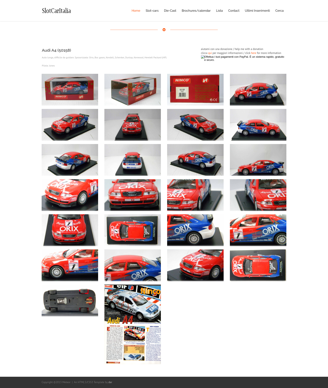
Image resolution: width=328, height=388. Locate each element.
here (253, 53)
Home (136, 10)
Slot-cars (152, 10)
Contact (234, 10)
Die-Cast (170, 10)
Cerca (279, 10)
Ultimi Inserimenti (257, 10)
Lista (219, 10)
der (110, 382)
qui (210, 53)
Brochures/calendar (196, 10)
